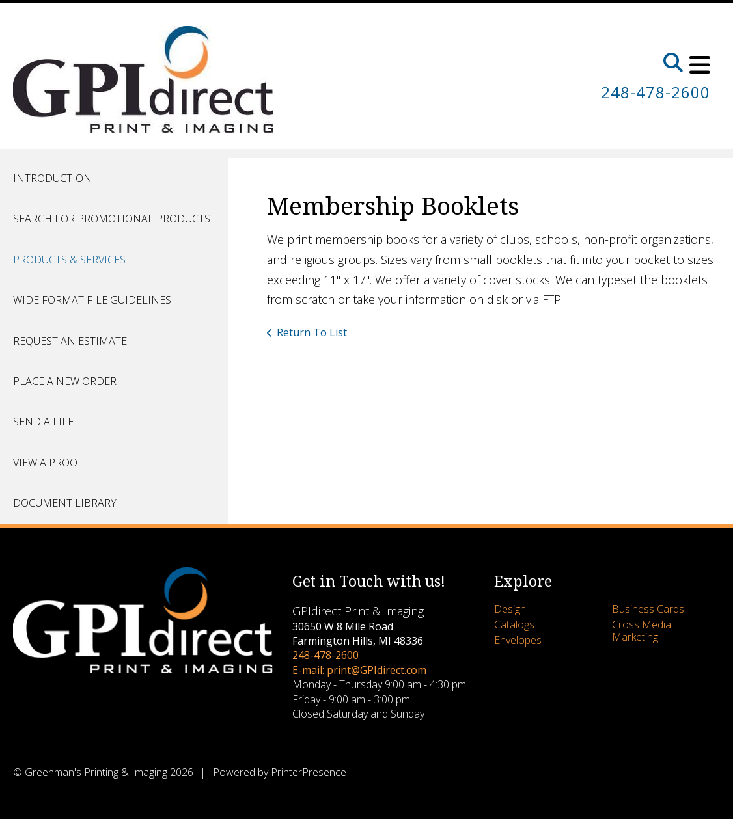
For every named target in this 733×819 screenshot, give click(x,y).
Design (510, 609)
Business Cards (648, 609)
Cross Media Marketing (641, 630)
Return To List (312, 332)
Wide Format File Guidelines (92, 300)
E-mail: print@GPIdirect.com (359, 670)
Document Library (65, 503)
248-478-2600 (655, 92)
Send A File (43, 421)
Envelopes (518, 640)
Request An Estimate (70, 341)
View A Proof (48, 462)
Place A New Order (65, 381)
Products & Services (69, 259)
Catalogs (514, 624)
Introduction (52, 178)
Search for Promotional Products (111, 218)
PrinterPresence (308, 772)
